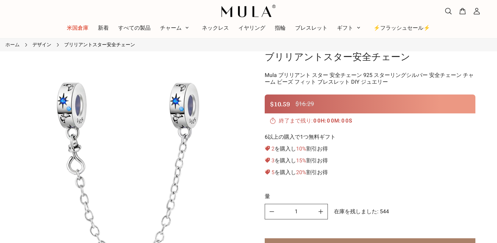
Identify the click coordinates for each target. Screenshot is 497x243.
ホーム (12, 44)
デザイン (41, 44)
